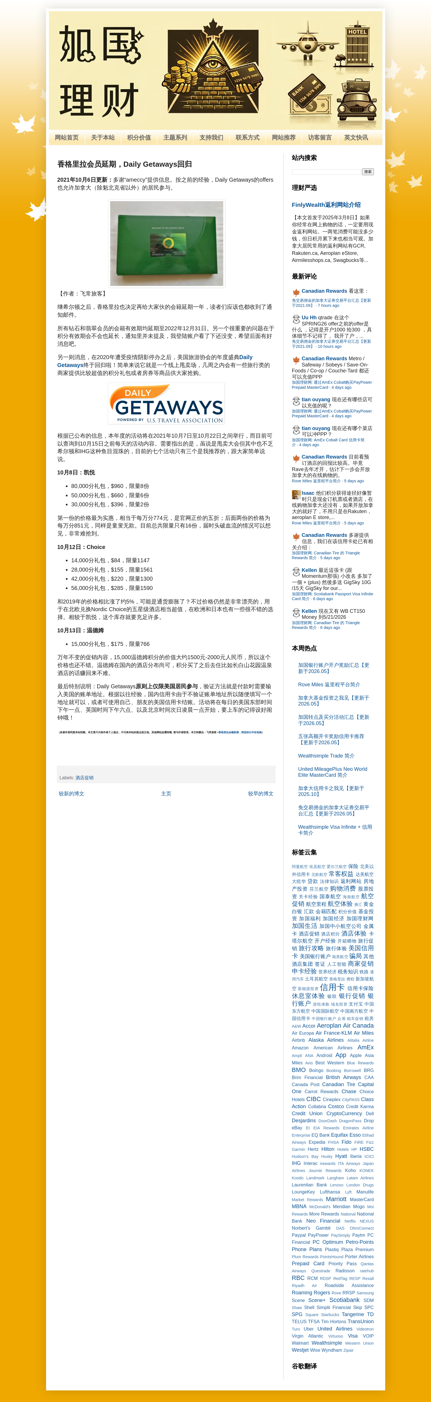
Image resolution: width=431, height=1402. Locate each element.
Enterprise (301, 1135)
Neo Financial (323, 1221)
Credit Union (307, 1113)
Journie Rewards (325, 1170)
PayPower (318, 1235)
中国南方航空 (354, 1010)
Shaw (297, 1307)
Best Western (329, 1062)
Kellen (309, 570)
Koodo (298, 1178)
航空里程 (316, 904)
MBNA (299, 1206)
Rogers (322, 1292)
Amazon (300, 1047)
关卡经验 (308, 896)
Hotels (343, 1149)
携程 (350, 979)
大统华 (299, 881)
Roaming (302, 1292)
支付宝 (356, 1003)
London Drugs (360, 1185)
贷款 (312, 881)
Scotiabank (345, 1299)
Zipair (348, 1350)
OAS (340, 1228)
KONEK (366, 1170)
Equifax (339, 1135)
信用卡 (332, 987)
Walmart (300, 1342)
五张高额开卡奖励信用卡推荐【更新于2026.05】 (331, 739)
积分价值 (139, 137)
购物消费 (343, 888)
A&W (296, 1026)
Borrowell (352, 1070)
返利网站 (351, 881)
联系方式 (247, 137)
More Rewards (324, 1213)
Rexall (368, 1278)
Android (324, 1055)
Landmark (315, 1178)
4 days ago (341, 387)
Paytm (358, 1235)
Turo (296, 1329)
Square (312, 1314)
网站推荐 (284, 137)
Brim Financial (307, 1077)
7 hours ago (328, 305)
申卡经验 (304, 971)
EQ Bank (320, 1135)
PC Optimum (328, 1242)
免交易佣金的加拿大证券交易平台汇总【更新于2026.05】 (333, 811)
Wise (315, 1350)
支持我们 (211, 137)
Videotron (365, 1329)
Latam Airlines (360, 1178)
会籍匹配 (326, 911)
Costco (336, 1106)
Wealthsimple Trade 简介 (326, 756)
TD (370, 1314)
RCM (312, 1278)
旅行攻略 (311, 948)
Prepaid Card (308, 1263)
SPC (369, 1307)
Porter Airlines (359, 1256)
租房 (369, 1018)
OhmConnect (362, 1228)
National (348, 1214)
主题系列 (175, 137)
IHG (296, 1163)
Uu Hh (309, 317)
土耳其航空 (316, 978)
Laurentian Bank (309, 1184)
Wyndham (332, 1350)
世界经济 (328, 971)
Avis (309, 1063)
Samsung (365, 1293)
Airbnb (298, 1040)
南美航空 (340, 956)
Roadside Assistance (349, 1285)
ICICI (369, 1156)
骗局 (355, 956)
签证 (320, 964)
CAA (369, 1077)
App (340, 1054)
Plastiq (332, 1249)
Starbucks (330, 1314)
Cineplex (332, 1099)
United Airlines (334, 1329)
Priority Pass (342, 1263)
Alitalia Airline (360, 1040)
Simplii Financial (334, 1307)
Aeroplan (329, 1025)
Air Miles (364, 1033)
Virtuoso (335, 1336)
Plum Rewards (305, 1257)
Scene (298, 1300)
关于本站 (103, 137)
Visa (353, 1336)
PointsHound (331, 1257)
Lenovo (336, 1185)
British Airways (343, 1077)
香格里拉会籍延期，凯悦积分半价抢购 (240, 732)
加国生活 (305, 925)
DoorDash (328, 1121)
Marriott (336, 1199)
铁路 (364, 971)
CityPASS (351, 1099)
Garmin (298, 1149)
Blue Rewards (360, 1063)
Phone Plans (307, 1249)
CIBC (313, 1098)
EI (308, 1128)
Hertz (313, 1149)
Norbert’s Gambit (311, 1227)
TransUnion (361, 1321)
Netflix (350, 1221)
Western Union (359, 1343)
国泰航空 (330, 896)
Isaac (308, 493)
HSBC (366, 1149)
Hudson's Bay (305, 1156)
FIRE (359, 1142)
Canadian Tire (338, 1084)
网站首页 (67, 137)
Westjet (300, 1350)
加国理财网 (360, 918)
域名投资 (339, 1004)
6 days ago (323, 598)
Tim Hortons (333, 1321)
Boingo (316, 1070)
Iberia (356, 1156)
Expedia (317, 1142)
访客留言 (320, 137)
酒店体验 (354, 933)
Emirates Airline (358, 1128)
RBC (298, 1277)
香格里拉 (337, 979)
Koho (350, 1170)
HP (354, 1149)
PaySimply (340, 1235)
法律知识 (329, 881)
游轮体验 (321, 1004)
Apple (355, 1055)
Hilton (327, 1149)
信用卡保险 (360, 988)
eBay (297, 1127)
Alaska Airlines (326, 1040)
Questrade (320, 1271)
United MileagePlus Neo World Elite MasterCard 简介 (332, 772)
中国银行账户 (324, 1018)
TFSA (314, 1321)
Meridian (341, 1206)
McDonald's (319, 1206)
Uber (309, 1328)
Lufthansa (330, 1191)
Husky (326, 1156)
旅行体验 (336, 948)
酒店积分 (330, 933)
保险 (353, 866)
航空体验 (340, 903)
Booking (333, 1070)
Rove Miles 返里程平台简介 (316, 481)
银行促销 (352, 995)
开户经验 (325, 941)
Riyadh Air (304, 1285)
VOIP (368, 1335)
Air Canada (358, 1025)
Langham (335, 1178)
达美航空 (365, 874)
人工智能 (336, 964)
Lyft (348, 1192)
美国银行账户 (315, 956)
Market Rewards (307, 1199)
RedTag (340, 1278)
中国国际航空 (325, 1010)
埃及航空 (317, 866)
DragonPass (350, 1121)
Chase (349, 1091)
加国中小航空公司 (340, 926)
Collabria (317, 1106)
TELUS (299, 1321)
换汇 (358, 904)
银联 (332, 996)
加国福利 (310, 918)
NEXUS (367, 1221)
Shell (309, 1307)
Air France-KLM (334, 1033)
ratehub (367, 1271)
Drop (369, 1120)
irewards (327, 1163)
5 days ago (354, 481)
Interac (311, 1163)
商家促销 (361, 963)
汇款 (309, 911)
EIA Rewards (326, 1128)
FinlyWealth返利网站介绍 (326, 204)
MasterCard (362, 1199)
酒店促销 (84, 777)
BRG (369, 1070)
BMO (299, 1069)
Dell (370, 1113)
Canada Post (306, 1084)
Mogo (359, 1206)
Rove (336, 1293)
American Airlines (332, 1047)
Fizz (370, 1142)
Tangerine (353, 1314)
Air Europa (303, 1033)
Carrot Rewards (322, 1091)
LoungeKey (303, 1191)
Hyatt (341, 1156)
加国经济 (334, 918)
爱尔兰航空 (337, 866)
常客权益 (341, 873)
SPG (297, 1314)
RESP (354, 1278)
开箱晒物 (346, 940)
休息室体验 (308, 995)
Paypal (299, 1235)
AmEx (366, 1047)
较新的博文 (71, 794)
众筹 (341, 1018)
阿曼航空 (300, 866)
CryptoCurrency (344, 1113)
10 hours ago (330, 346)
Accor (308, 1026)
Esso (355, 1135)
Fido (346, 1142)
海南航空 (351, 897)
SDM (369, 1300)
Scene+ (317, 1300)
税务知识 (348, 972)
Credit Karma (360, 1106)
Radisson (345, 1270)
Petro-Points (360, 1242)
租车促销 (355, 1018)
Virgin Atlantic (307, 1335)
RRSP (349, 1292)
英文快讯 (356, 137)
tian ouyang (316, 399)
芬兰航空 (319, 888)
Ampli (297, 1055)
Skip (357, 1307)
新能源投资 (308, 988)
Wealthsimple (327, 1343)
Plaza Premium (357, 1249)
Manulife (365, 1191)
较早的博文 (261, 794)
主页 (166, 794)
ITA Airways (349, 1163)
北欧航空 (319, 874)
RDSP (325, 1278)
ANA (309, 1055)
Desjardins (304, 1120)
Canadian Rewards (324, 291)
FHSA (333, 1142)
